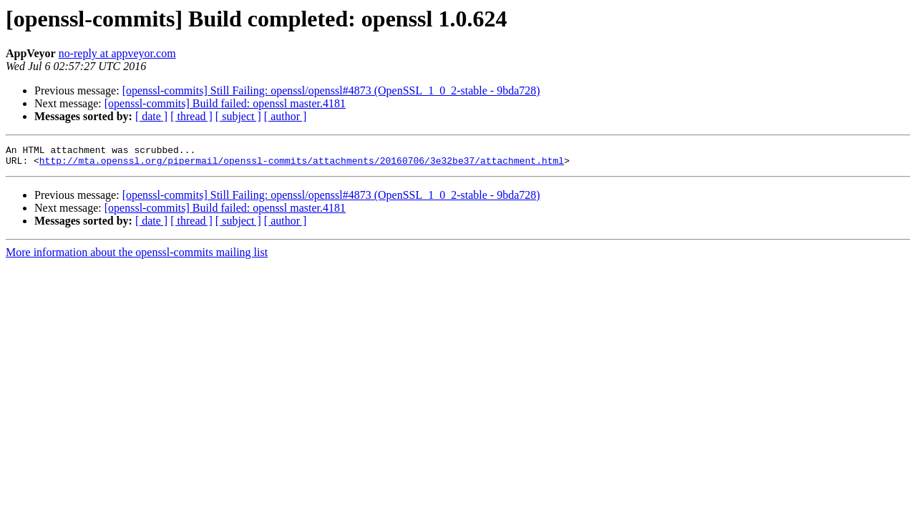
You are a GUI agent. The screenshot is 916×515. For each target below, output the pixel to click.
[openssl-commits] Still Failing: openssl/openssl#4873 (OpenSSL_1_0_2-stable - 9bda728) (331, 90)
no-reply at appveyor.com (117, 53)
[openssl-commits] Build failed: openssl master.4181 (225, 103)
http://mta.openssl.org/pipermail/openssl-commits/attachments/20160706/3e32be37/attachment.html (301, 164)
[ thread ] (191, 116)
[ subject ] (238, 116)
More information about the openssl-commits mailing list (137, 256)
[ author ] (285, 116)
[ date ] (151, 116)
